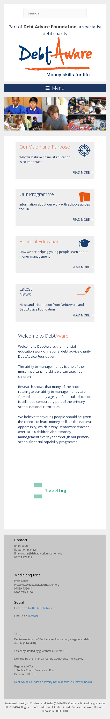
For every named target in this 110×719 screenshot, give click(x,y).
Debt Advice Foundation (50, 27)
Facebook (33, 616)
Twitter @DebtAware (40, 608)
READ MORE (81, 172)
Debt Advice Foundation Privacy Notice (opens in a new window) (53, 682)
